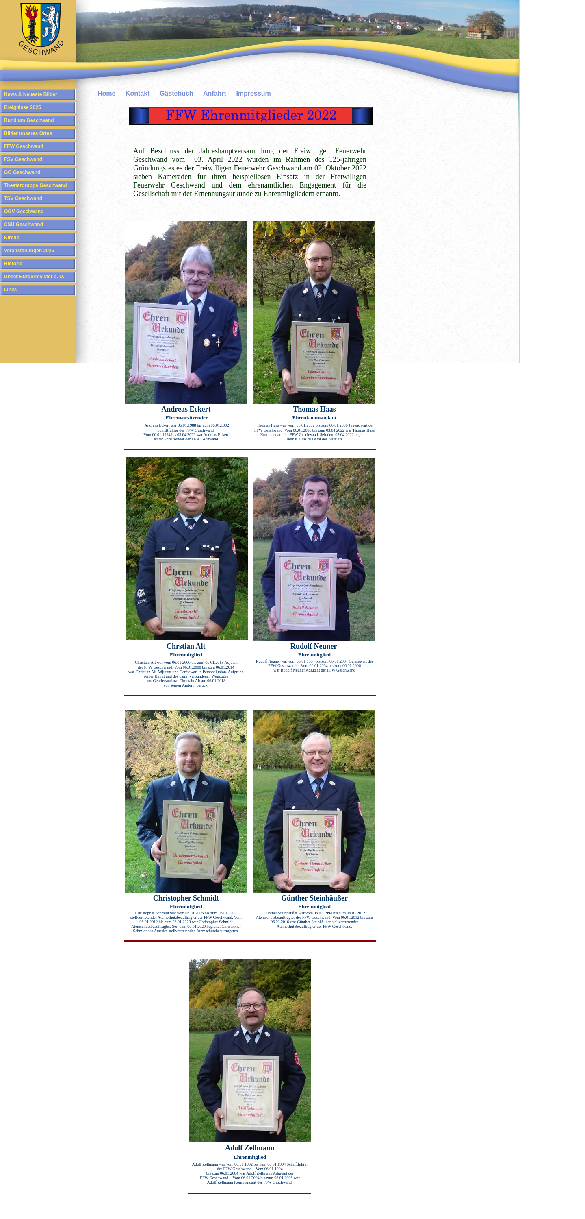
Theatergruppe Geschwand (35, 185)
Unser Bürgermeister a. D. (34, 276)
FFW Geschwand (23, 146)
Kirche (11, 237)
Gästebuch (176, 93)
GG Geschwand (22, 172)
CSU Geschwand (23, 224)
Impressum (253, 93)
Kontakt (138, 93)
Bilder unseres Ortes (28, 133)
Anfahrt (214, 93)
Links (10, 289)
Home (106, 93)
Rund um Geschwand (29, 120)
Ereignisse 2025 (22, 107)
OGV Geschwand (23, 211)
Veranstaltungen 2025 (29, 250)
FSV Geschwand (23, 159)
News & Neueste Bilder (30, 94)
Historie (13, 263)
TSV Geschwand (23, 198)
